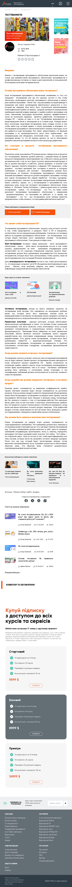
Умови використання (12, 878)
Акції (7, 867)
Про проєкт (43, 850)
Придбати (36, 685)
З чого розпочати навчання (50, 818)
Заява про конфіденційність (14, 880)
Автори (42, 858)
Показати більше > (12, 573)
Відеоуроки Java (45, 829)
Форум (7, 840)
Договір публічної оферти (14, 882)
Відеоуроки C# (45, 823)
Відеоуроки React (46, 840)
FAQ (40, 855)
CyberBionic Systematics (14, 858)
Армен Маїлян (25, 566)
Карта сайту (9, 884)
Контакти (43, 852)
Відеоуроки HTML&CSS (48, 832)
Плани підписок (11, 826)
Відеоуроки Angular (47, 838)
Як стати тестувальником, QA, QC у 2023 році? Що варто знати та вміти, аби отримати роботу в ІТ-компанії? (35, 517)
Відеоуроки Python (46, 821)
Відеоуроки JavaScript (48, 835)
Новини (8, 870)
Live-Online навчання (13, 832)
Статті (7, 838)
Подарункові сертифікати (15, 829)
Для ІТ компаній (11, 852)
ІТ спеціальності (11, 823)
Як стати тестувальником (28, 546)
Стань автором (11, 850)
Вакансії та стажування (14, 855)
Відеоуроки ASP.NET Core (49, 826)
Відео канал (9, 835)
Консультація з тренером (15, 818)
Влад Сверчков (25, 525)
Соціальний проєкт (46, 861)
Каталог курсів (11, 821)
